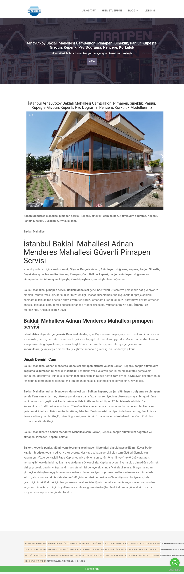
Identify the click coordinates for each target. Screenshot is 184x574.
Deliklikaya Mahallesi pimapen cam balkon (144, 543)
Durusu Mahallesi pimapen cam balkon (30, 549)
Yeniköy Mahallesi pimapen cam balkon (155, 555)
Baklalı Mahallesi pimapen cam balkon (75, 543)
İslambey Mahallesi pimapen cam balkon (121, 549)
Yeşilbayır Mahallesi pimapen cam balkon (30, 561)
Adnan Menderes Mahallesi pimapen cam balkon (30, 543)
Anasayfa (89, 10)
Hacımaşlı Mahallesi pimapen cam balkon (53, 549)
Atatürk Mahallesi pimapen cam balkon (64, 543)
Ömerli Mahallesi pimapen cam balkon (75, 555)
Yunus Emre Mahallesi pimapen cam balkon (41, 561)
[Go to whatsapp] (175, 563)
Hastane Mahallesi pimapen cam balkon (87, 549)
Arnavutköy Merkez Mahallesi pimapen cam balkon (53, 543)
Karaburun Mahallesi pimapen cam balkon (132, 549)
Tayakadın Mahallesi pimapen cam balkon (110, 555)
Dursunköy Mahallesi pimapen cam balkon (155, 543)
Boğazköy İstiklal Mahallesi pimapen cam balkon (98, 543)
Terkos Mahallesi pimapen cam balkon (121, 555)
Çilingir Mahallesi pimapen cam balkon (132, 543)
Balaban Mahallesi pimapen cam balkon (87, 543)
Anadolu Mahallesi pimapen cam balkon (41, 543)
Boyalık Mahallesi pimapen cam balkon (121, 543)
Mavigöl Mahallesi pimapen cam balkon (30, 555)
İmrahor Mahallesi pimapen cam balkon (110, 549)
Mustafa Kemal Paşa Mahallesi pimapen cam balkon (53, 555)
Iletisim (149, 10)
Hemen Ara (92, 568)
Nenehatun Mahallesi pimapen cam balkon (64, 555)
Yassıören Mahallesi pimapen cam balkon (132, 555)
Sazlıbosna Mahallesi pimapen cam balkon (87, 555)
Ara (92, 61)
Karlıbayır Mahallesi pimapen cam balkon (144, 549)
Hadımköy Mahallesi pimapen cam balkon (64, 549)
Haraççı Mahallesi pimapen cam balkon (75, 549)
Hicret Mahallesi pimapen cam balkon (98, 549)
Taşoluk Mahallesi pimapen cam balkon (98, 555)
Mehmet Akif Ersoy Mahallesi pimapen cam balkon (41, 555)
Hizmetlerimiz (112, 10)
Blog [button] (133, 10)
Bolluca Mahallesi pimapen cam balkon (110, 543)
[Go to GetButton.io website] (175, 570)
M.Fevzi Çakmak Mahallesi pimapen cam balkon (155, 549)
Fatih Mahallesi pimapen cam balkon (41, 549)
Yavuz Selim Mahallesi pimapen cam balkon (144, 555)
